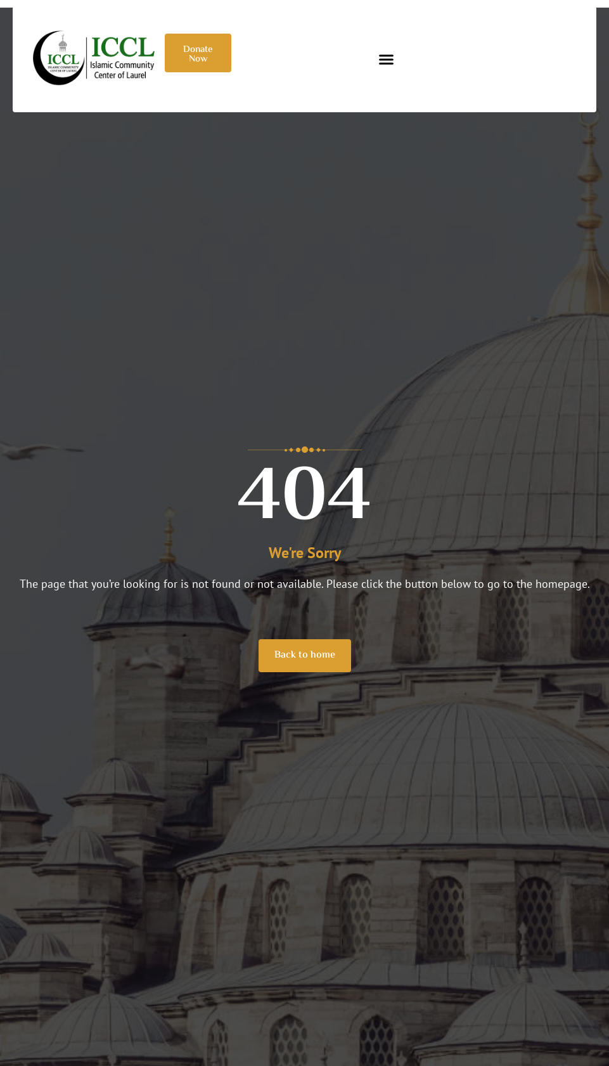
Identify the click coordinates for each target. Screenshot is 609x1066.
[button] (387, 60)
